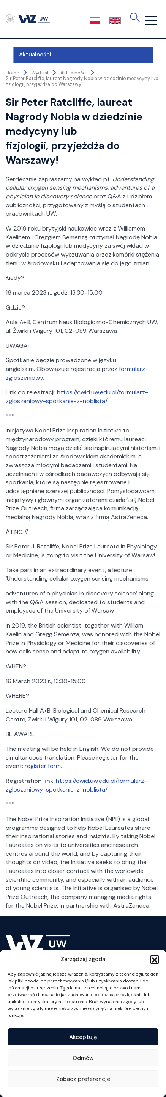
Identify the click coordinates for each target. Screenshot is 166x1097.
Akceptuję (83, 1037)
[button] (154, 959)
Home (12, 73)
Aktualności (27, 54)
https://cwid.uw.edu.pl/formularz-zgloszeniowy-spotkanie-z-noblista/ (77, 396)
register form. (44, 766)
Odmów (83, 1058)
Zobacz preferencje (83, 1079)
